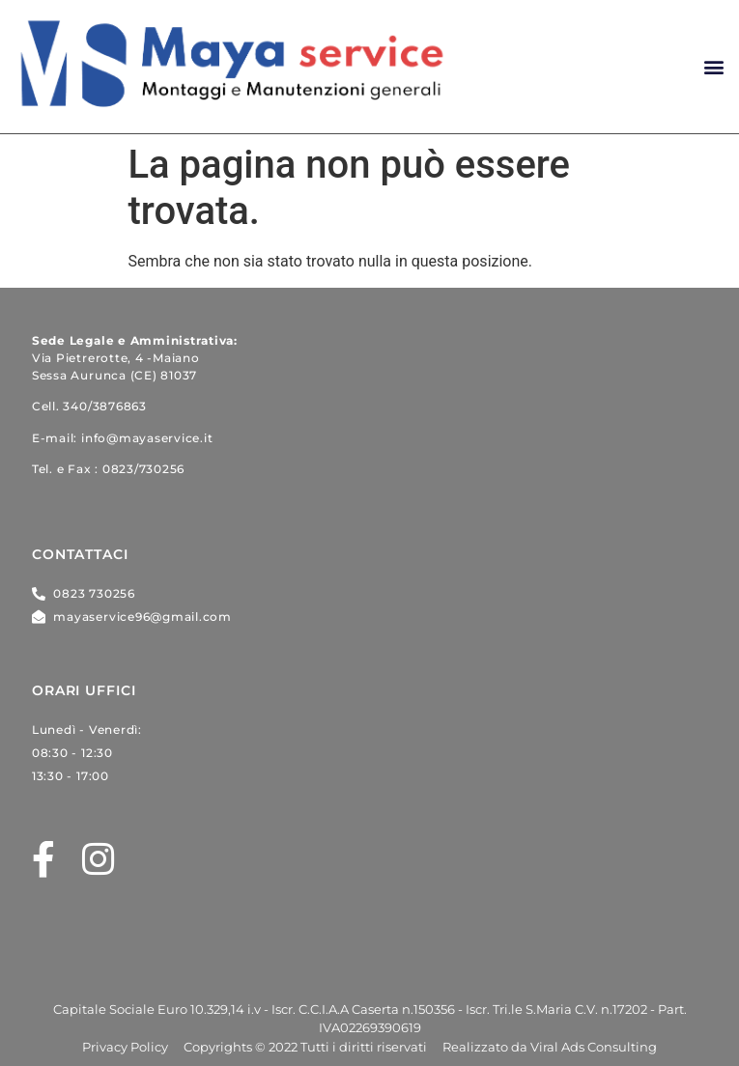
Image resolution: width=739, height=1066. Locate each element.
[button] (713, 67)
